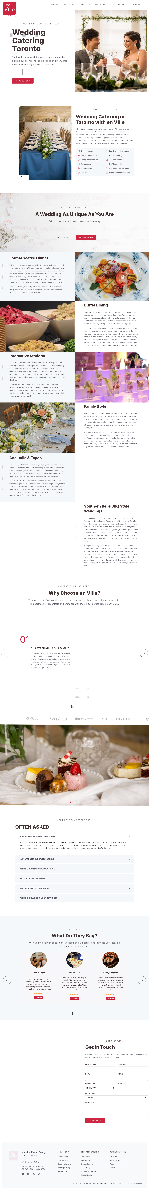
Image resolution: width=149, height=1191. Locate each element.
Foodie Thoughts (115, 1155)
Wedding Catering (64, 1162)
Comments (116, 1109)
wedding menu (23, 81)
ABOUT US (54, 5)
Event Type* (116, 1096)
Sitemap (112, 1162)
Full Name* (133, 1067)
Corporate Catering (64, 1158)
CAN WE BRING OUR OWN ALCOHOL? (37, 859)
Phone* (133, 1077)
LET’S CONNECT (139, 5)
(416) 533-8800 (30, 1156)
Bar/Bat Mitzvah (86, 1169)
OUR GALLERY (100, 5)
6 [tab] (77, 707)
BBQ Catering (85, 1162)
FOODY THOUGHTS (119, 5)
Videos (112, 1158)
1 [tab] (72, 707)
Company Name (100, 1067)
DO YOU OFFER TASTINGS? (32, 878)
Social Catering (63, 1166)
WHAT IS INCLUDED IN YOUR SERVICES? (38, 898)
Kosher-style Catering (88, 1166)
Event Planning (63, 1155)
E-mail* (100, 1077)
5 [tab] (76, 707)
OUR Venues (85, 5)
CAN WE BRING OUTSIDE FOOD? (35, 888)
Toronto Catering (63, 1151)
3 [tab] (74, 707)
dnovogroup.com (99, 1181)
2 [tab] (73, 707)
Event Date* (100, 1086)
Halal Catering (86, 1151)
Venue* (133, 1086)
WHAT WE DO (69, 5)
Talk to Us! (113, 1151)
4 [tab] (75, 707)
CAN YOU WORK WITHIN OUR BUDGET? (38, 836)
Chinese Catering (87, 1158)
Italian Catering (86, 1155)
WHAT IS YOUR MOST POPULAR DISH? (37, 869)
